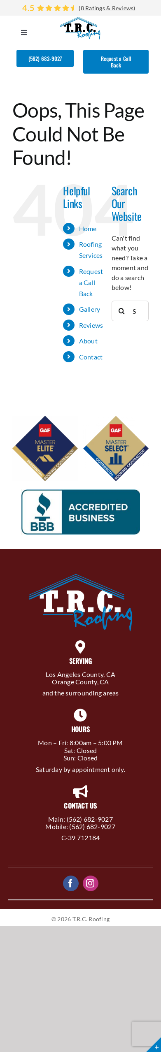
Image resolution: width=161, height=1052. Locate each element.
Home (88, 228)
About (88, 341)
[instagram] (90, 883)
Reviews (91, 325)
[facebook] (71, 883)
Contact (91, 357)
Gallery (89, 309)
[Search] (122, 311)
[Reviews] (80, 8)
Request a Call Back (91, 282)
